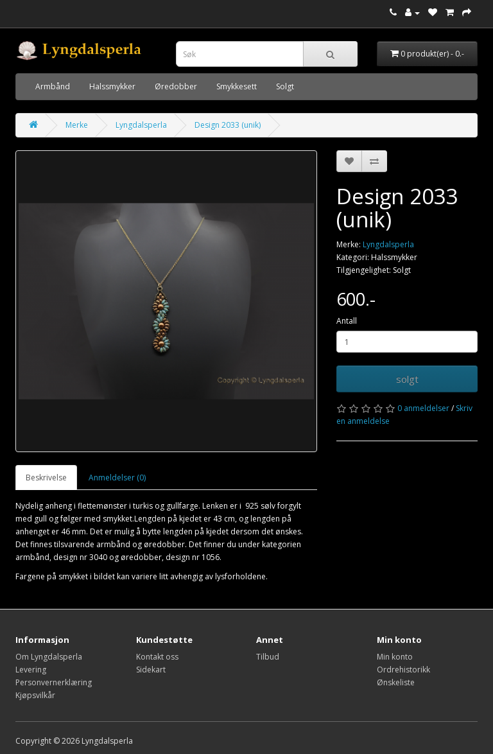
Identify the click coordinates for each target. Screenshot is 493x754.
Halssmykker (112, 86)
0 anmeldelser (423, 408)
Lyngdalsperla (141, 124)
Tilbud (267, 656)
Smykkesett (236, 86)
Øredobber (176, 86)
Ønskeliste (396, 682)
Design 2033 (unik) (228, 124)
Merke (76, 124)
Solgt (285, 86)
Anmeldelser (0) (117, 477)
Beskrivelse (46, 477)
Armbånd (52, 86)
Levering (30, 669)
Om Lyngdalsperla (48, 656)
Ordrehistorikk (403, 669)
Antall (346, 320)
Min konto (395, 656)
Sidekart (151, 669)
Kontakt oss (157, 656)
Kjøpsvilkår (35, 695)
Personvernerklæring (53, 682)
